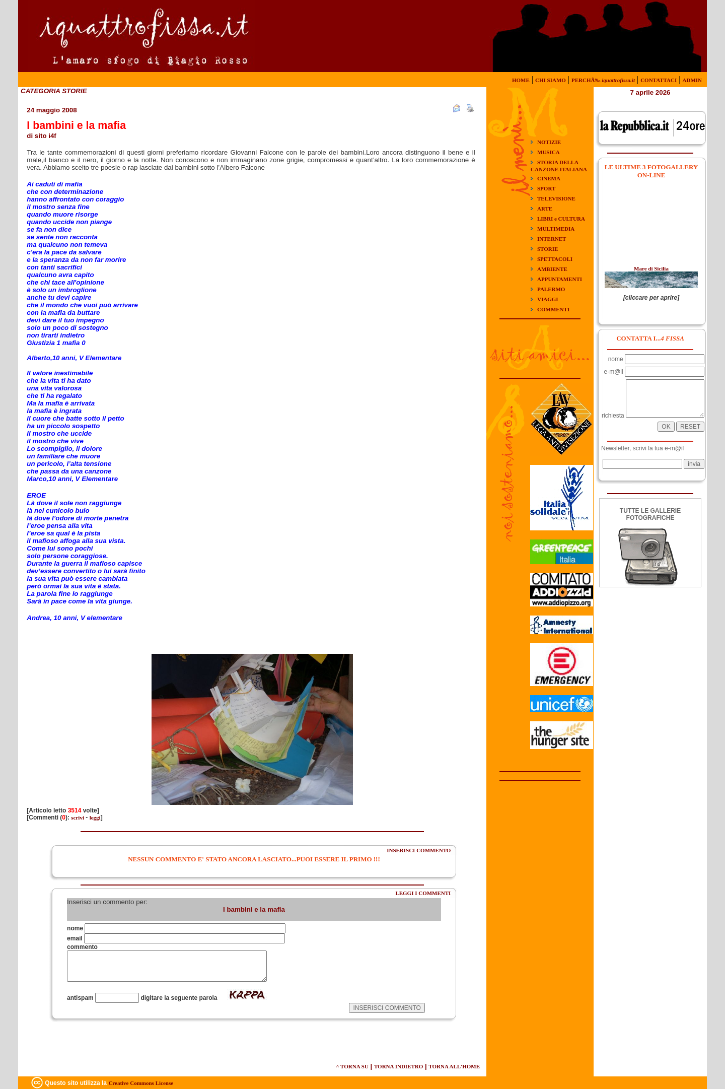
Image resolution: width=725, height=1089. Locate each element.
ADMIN (692, 80)
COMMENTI (553, 309)
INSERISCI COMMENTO (419, 850)
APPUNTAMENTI (559, 279)
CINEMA (548, 178)
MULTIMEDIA (555, 229)
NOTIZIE (549, 142)
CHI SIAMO (550, 80)
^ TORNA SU (352, 1066)
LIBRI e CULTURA (561, 219)
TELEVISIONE (556, 198)
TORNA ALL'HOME (454, 1066)
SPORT (546, 188)
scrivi (77, 817)
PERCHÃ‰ (603, 80)
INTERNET (551, 239)
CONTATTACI (658, 80)
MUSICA (548, 152)
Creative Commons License (140, 1083)
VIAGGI (547, 299)
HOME (521, 80)
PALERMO (551, 289)
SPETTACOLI (554, 259)
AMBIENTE (552, 269)
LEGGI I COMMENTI (423, 893)
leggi (95, 817)
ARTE (544, 209)
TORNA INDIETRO (398, 1066)
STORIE (547, 249)
